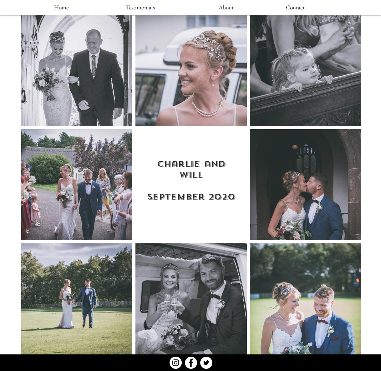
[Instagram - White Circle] (176, 363)
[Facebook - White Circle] (191, 363)
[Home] (61, 7)
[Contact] (295, 7)
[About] (226, 7)
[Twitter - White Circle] (206, 363)
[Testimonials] (140, 7)
